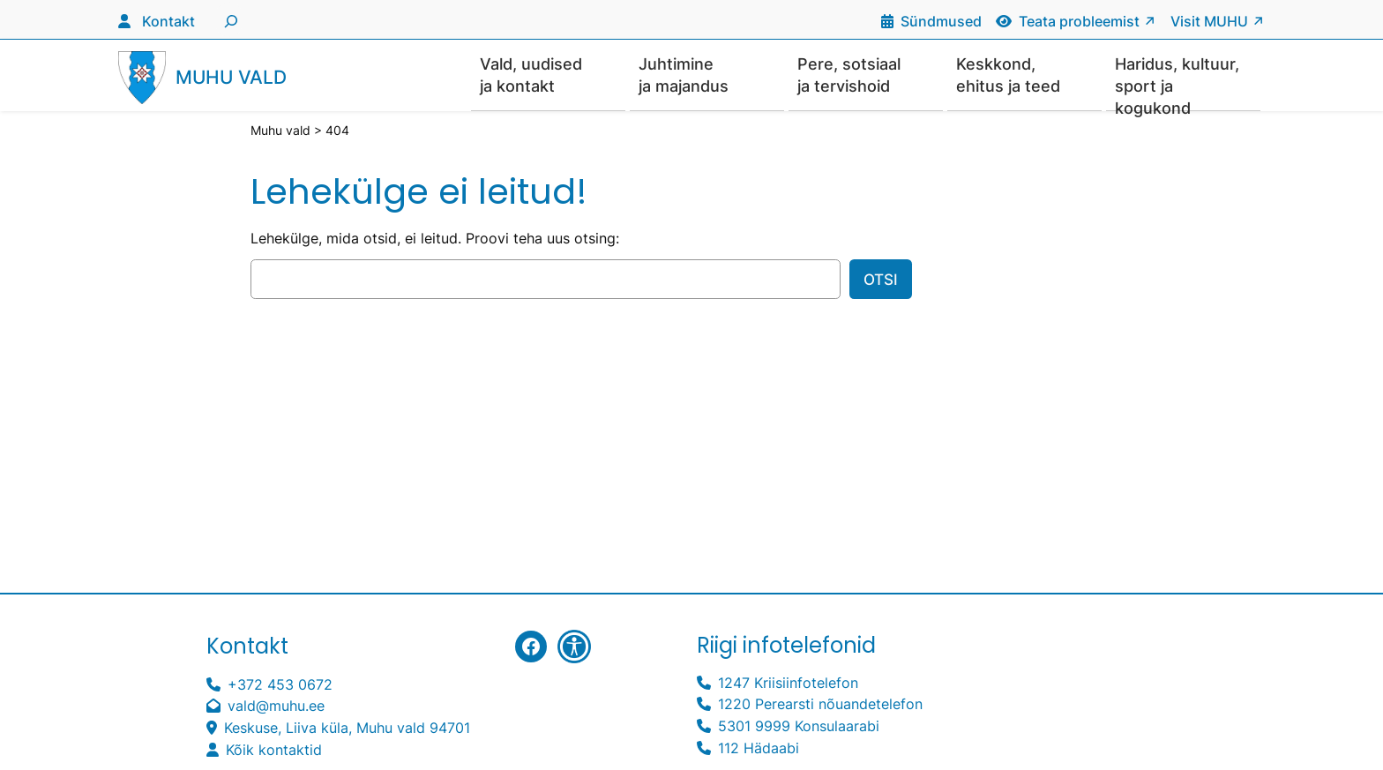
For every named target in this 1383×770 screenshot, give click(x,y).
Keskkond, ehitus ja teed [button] (1008, 75)
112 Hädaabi (758, 749)
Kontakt (168, 21)
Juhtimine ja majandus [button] (684, 75)
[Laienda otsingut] (229, 19)
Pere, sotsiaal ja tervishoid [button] (849, 75)
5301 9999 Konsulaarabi (798, 727)
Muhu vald (231, 78)
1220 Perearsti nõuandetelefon (820, 705)
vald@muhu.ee (276, 706)
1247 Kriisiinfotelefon (788, 683)
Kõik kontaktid (274, 750)
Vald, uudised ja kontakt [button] (531, 75)
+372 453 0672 (280, 685)
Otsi (880, 280)
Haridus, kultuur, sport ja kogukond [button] (1177, 83)
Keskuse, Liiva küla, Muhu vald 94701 (347, 728)
